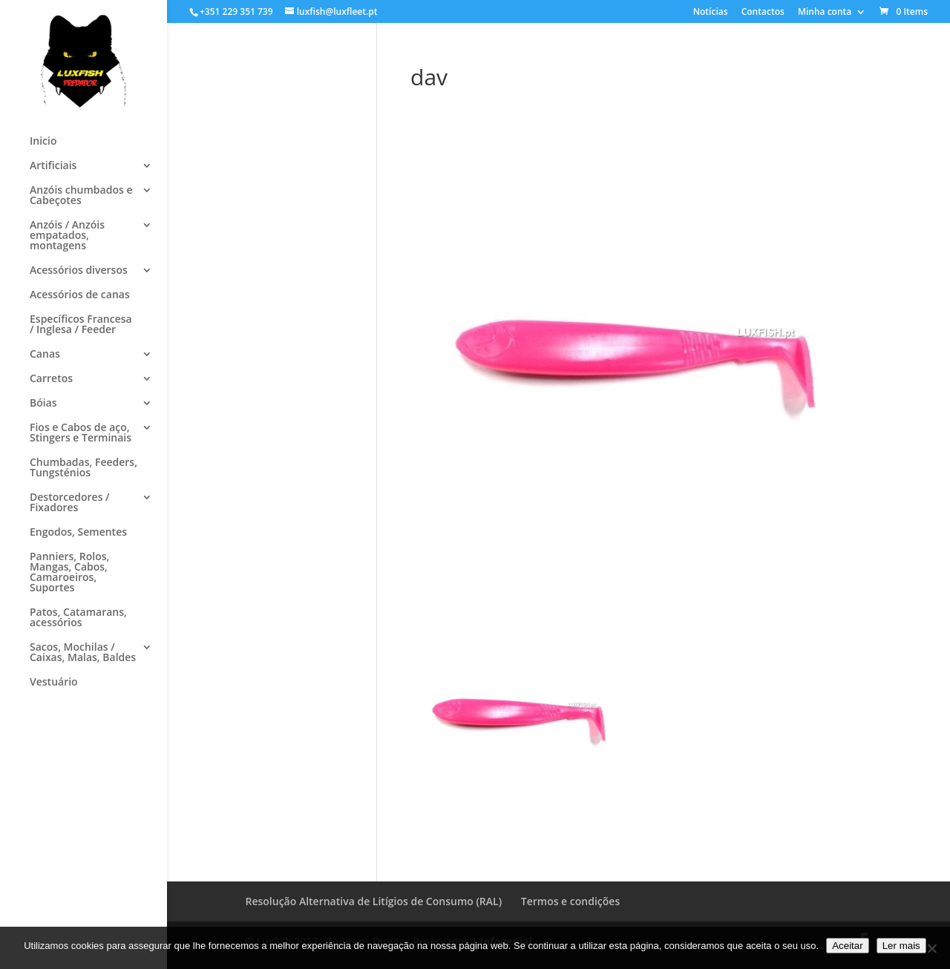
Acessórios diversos (79, 271)
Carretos (51, 379)
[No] (931, 948)
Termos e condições (570, 901)
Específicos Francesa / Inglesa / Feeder (81, 325)
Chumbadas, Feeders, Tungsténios (83, 468)
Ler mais (901, 945)
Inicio (43, 142)
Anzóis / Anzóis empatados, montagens (67, 236)
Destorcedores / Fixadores (70, 503)
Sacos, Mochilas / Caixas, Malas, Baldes (83, 653)
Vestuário (54, 683)
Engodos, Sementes (78, 533)
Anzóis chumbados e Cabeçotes (81, 196)
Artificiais (53, 166)
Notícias (710, 12)
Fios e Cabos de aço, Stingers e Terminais (80, 433)
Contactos (762, 12)
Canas (45, 355)
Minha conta (824, 12)
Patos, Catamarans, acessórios (78, 618)
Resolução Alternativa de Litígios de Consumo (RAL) (374, 901)
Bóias (43, 404)
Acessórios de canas (80, 295)
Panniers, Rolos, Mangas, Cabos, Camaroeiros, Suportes (69, 572)
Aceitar (847, 945)
